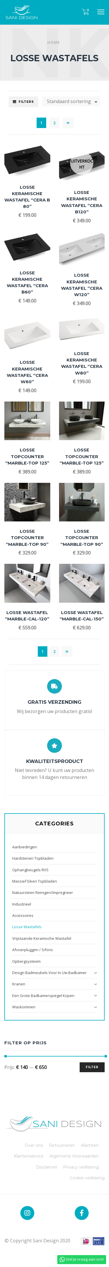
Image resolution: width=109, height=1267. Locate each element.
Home (53, 42)
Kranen (18, 984)
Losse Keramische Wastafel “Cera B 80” (27, 197)
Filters (26, 102)
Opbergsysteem (26, 961)
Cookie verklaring (87, 1177)
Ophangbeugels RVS (30, 869)
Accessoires (22, 915)
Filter (92, 1067)
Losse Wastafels (27, 926)
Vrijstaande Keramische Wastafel (41, 938)
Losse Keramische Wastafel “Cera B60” (27, 282)
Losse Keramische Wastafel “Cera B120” (81, 202)
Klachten (90, 1145)
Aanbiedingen (24, 847)
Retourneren (62, 1145)
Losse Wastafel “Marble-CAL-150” (82, 616)
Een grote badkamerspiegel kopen (43, 995)
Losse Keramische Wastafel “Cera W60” (27, 372)
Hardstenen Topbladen (32, 858)
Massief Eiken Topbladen (34, 881)
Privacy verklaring (81, 1167)
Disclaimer (46, 1167)
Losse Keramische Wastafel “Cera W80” (81, 363)
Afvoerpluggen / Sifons (32, 949)
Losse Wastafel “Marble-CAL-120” (27, 616)
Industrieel (21, 904)
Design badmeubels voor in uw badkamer (49, 972)
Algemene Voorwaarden (74, 1156)
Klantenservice (29, 1156)
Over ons (34, 1145)
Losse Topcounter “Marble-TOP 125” (27, 456)
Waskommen (23, 1006)
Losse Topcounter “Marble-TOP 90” (27, 538)
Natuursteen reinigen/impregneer (42, 892)
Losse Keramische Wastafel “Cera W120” (81, 285)
